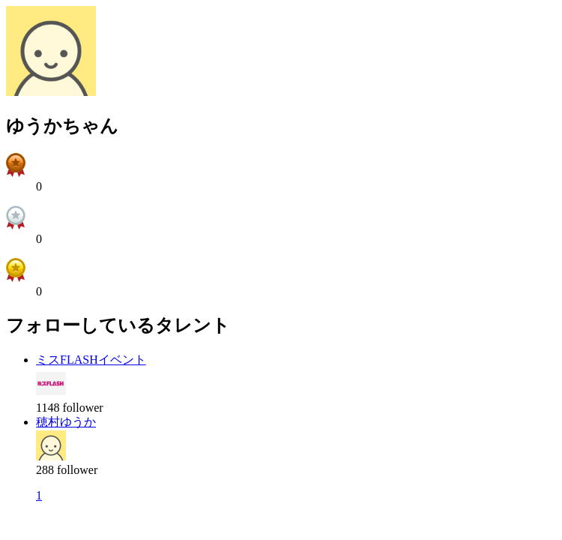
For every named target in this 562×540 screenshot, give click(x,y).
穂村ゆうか (66, 422)
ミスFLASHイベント (91, 359)
